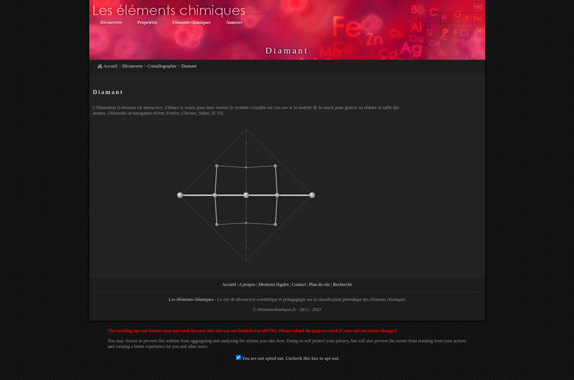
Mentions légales (273, 284)
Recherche (342, 284)
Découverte (132, 66)
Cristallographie (162, 66)
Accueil (110, 66)
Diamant (188, 66)
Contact (299, 284)
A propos (247, 284)
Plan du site (319, 284)
